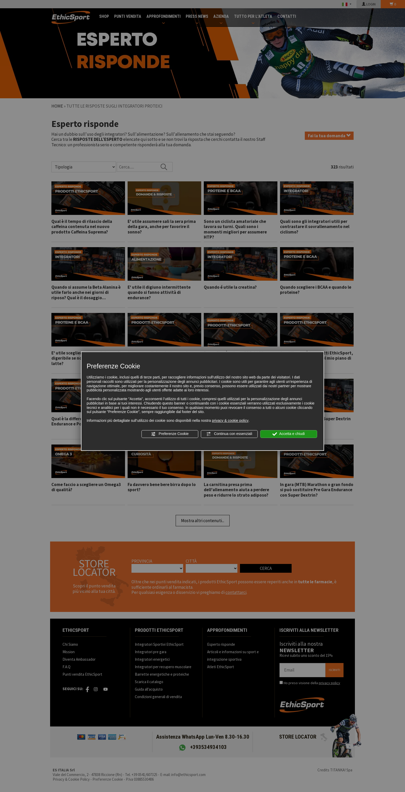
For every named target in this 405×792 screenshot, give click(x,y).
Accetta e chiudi (288, 434)
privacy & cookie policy (230, 420)
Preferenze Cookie (170, 434)
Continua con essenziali (229, 434)
